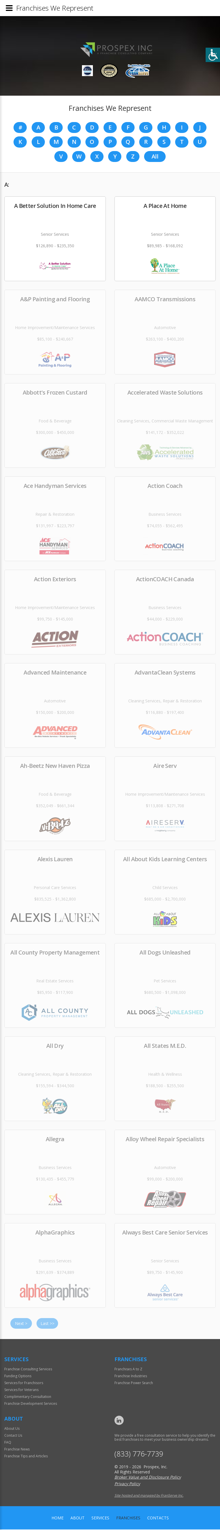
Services (100, 1518)
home (57, 1518)
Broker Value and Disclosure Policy (147, 1477)
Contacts (158, 1518)
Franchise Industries (130, 1376)
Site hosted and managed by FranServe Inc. (148, 1496)
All (155, 157)
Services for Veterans (21, 1390)
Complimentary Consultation (27, 1397)
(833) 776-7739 (138, 1454)
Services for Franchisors (23, 1383)
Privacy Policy (127, 1484)
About (77, 1518)
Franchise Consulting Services (28, 1369)
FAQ (7, 1442)
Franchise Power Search (133, 1383)
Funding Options (17, 1376)
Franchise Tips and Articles (26, 1456)
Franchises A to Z (128, 1369)
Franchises (128, 1518)
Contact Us (13, 1436)
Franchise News (17, 1449)
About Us (12, 1429)
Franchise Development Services (30, 1404)
